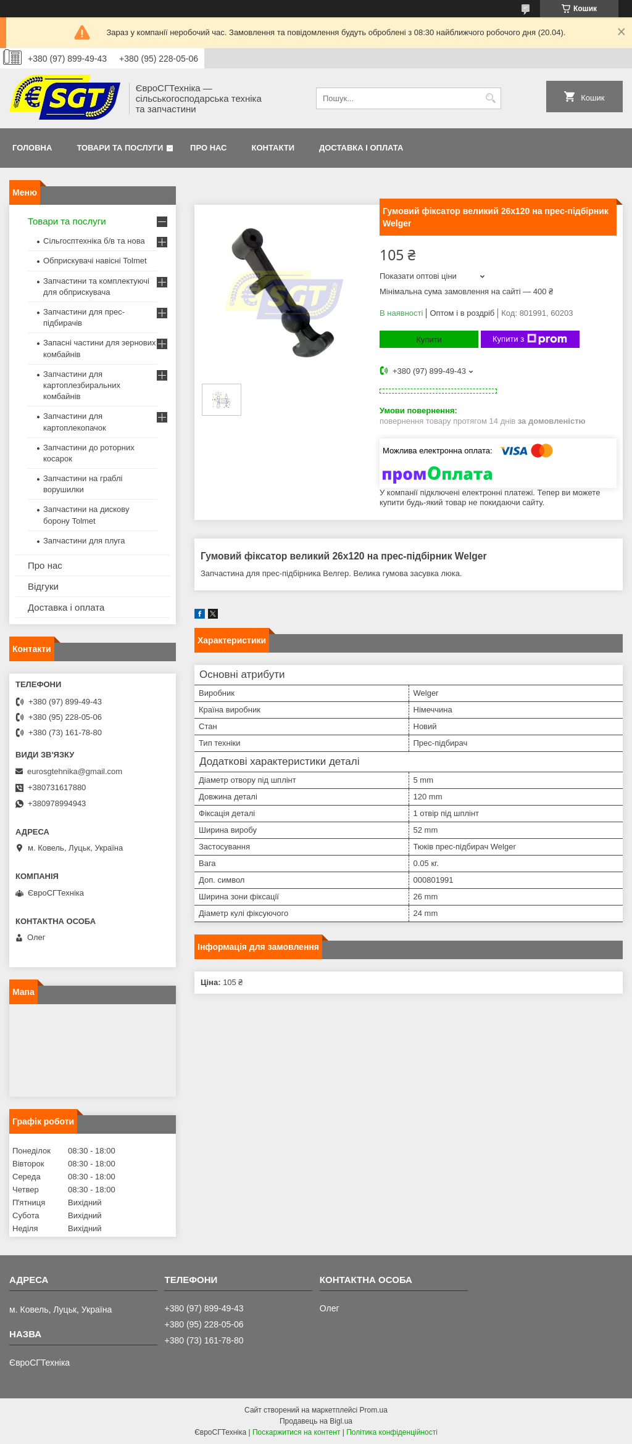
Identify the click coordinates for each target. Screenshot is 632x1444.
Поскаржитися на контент (296, 1432)
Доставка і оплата (361, 147)
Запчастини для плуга (84, 540)
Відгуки (43, 586)
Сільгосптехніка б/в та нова (94, 240)
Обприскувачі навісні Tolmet (95, 260)
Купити (429, 339)
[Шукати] (490, 98)
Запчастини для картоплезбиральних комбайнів (81, 385)
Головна (32, 147)
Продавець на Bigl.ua (316, 1421)
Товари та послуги (120, 147)
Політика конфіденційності (392, 1432)
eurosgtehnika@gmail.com (74, 771)
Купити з (530, 339)
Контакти (273, 147)
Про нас (208, 147)
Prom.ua (374, 1410)
